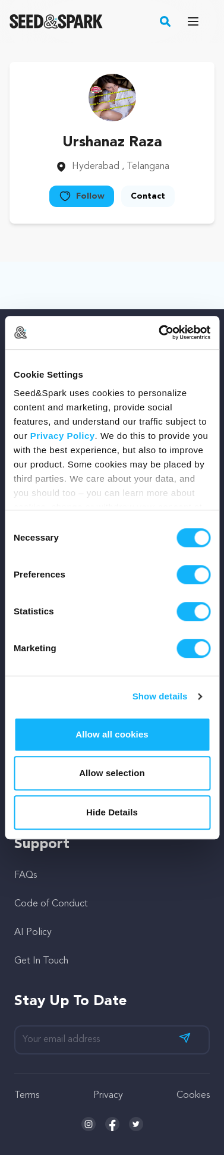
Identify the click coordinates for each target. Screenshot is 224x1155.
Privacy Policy (62, 436)
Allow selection (112, 773)
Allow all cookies (112, 734)
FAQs (25, 875)
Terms (26, 1095)
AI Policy (33, 932)
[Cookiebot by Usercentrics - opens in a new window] (159, 332)
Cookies (193, 1095)
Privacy (108, 1095)
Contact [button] (148, 196)
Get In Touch (41, 961)
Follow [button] (82, 196)
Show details (160, 696)
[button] (165, 21)
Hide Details (112, 812)
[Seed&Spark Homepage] (56, 21)
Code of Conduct (51, 904)
